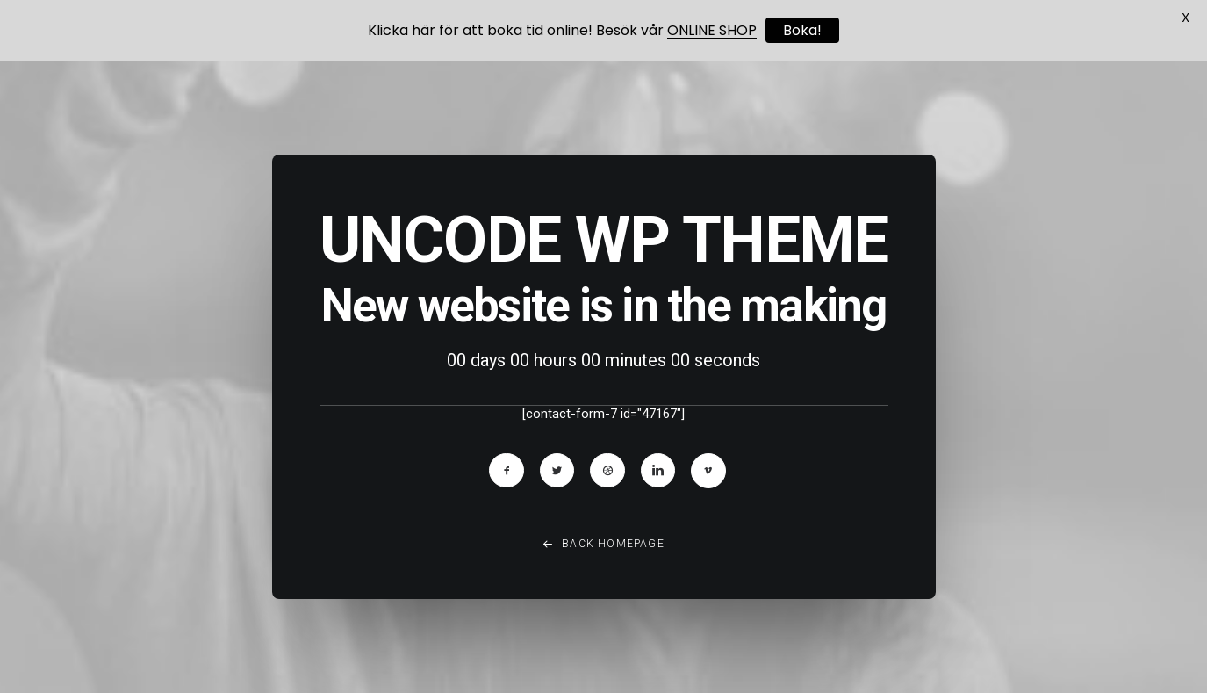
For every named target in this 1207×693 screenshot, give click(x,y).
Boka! (802, 30)
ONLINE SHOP (712, 30)
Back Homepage (603, 551)
